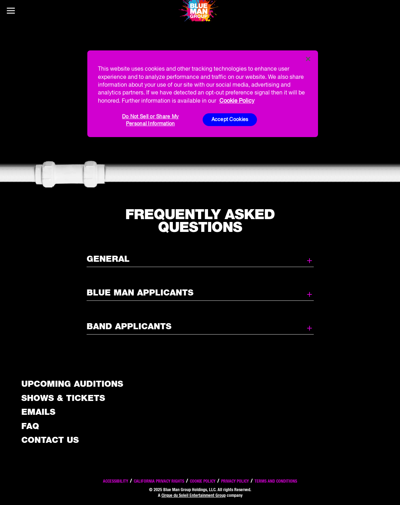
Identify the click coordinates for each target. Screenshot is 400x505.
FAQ (30, 426)
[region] (202, 93)
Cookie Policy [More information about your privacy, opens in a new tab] (236, 100)
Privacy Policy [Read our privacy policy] (235, 481)
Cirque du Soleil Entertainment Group (193, 495)
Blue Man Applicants (200, 293)
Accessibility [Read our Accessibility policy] (115, 481)
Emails (38, 412)
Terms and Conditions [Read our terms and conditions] (275, 481)
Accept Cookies (230, 119)
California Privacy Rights (159, 481)
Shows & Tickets (63, 398)
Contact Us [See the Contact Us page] (50, 440)
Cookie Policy (202, 481)
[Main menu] (10, 10)
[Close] (308, 59)
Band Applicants (200, 326)
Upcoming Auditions (72, 384)
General (200, 259)
